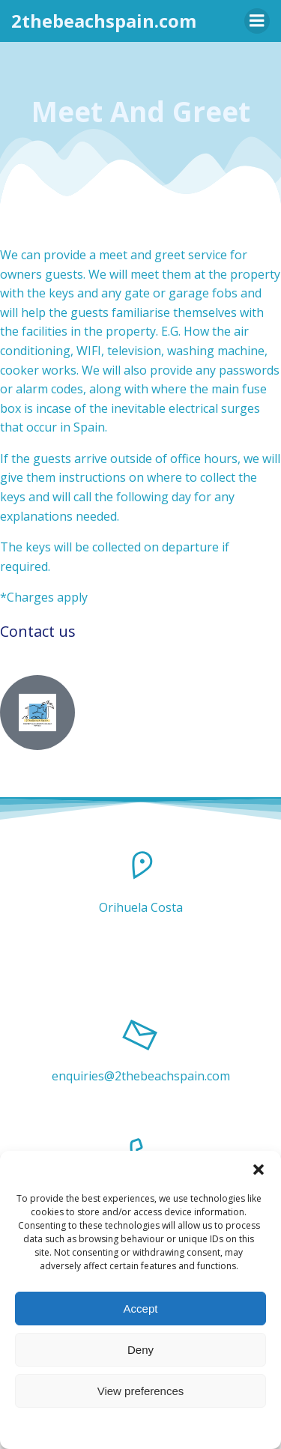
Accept (141, 1308)
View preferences (140, 1391)
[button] (258, 1169)
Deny (140, 1349)
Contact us (38, 631)
